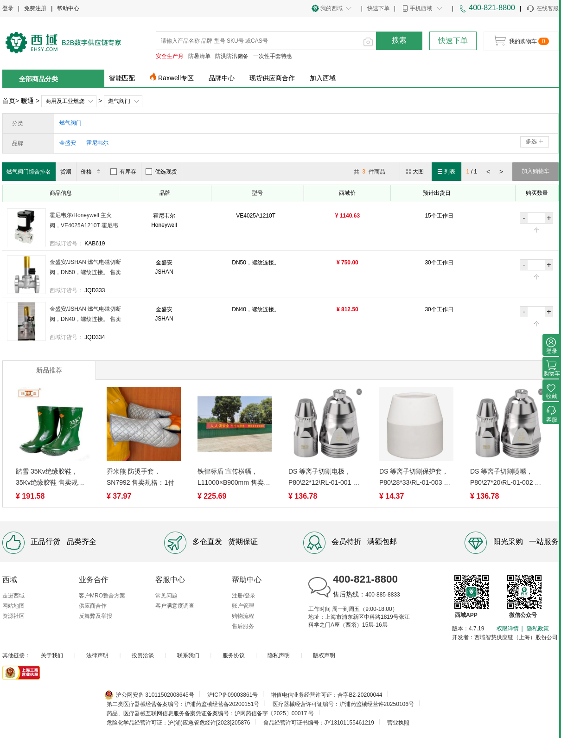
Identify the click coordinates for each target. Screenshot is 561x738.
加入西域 (323, 78)
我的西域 (331, 8)
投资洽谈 (143, 655)
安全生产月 (170, 56)
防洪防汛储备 (232, 56)
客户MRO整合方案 (102, 595)
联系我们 (188, 655)
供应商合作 (93, 606)
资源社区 (13, 616)
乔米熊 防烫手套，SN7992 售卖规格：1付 (140, 477)
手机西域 (421, 8)
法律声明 (97, 655)
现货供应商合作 (272, 78)
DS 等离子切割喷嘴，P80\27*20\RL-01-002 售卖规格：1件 (505, 478)
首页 (8, 100)
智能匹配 (122, 78)
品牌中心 (222, 78)
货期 (65, 171)
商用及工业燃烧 (64, 101)
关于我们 (52, 655)
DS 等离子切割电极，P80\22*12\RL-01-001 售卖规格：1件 (323, 478)
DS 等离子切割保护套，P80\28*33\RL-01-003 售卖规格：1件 (414, 478)
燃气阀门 (119, 101)
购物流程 (243, 616)
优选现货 (161, 171)
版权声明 (324, 655)
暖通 (27, 100)
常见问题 (166, 595)
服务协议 (234, 655)
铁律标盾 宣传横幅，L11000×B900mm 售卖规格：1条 (234, 478)
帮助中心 (68, 8)
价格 (92, 171)
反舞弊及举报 (95, 616)
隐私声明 (279, 655)
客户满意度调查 (174, 606)
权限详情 (508, 628)
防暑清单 (199, 56)
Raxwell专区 (176, 78)
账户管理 (243, 606)
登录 (7, 8)
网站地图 (13, 606)
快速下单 (378, 8)
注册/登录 (243, 595)
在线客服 (542, 8)
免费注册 (35, 8)
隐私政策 (538, 628)
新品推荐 (49, 370)
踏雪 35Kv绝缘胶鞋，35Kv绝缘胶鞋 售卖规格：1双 (47, 478)
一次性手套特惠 (272, 56)
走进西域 (13, 595)
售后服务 (243, 626)
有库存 (123, 171)
